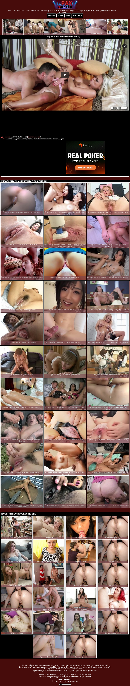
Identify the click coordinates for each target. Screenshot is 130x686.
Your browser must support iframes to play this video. (65, 87)
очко (36, 139)
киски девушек (27, 139)
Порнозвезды (77, 15)
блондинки (16, 139)
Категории (51, 15)
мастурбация (58, 139)
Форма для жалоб (65, 679)
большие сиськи (45, 139)
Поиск (68, 15)
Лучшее (60, 15)
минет (8, 139)
